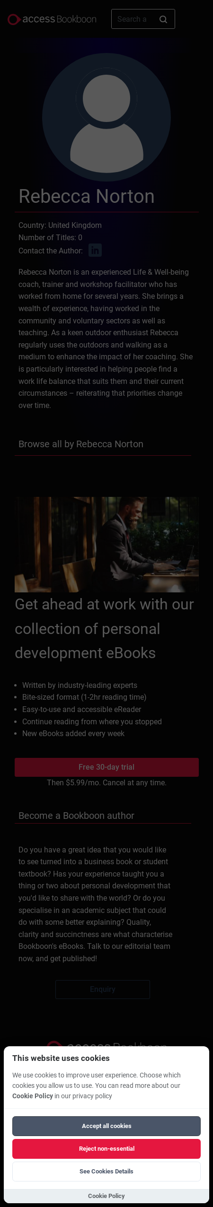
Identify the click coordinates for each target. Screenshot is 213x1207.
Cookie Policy (32, 1096)
